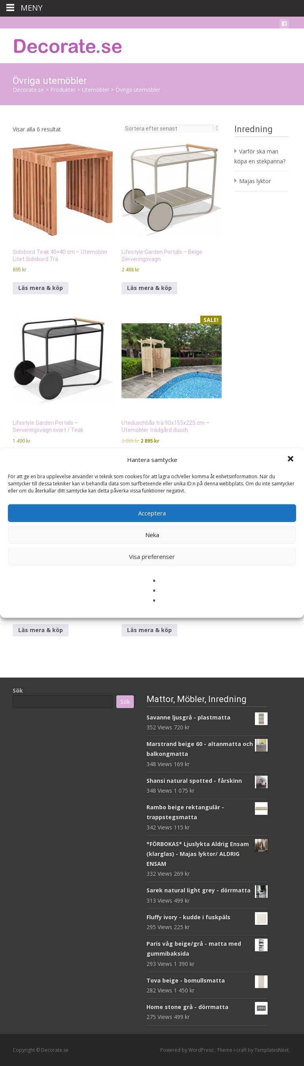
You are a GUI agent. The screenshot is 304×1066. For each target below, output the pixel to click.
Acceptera (152, 513)
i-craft (241, 1050)
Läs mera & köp (40, 288)
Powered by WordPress (187, 1050)
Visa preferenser (152, 556)
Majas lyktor (255, 181)
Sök (18, 690)
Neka (152, 535)
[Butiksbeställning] (169, 128)
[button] (291, 459)
